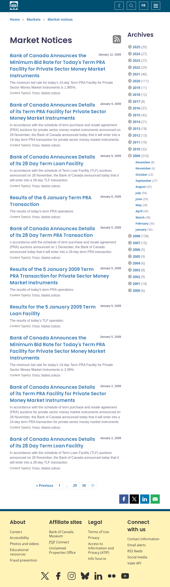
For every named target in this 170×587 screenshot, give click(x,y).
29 (75, 485)
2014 (136, 121)
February (142, 223)
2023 (136, 60)
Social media (137, 557)
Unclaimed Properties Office (62, 550)
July (138, 193)
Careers (16, 532)
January (141, 229)
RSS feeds (135, 551)
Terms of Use (98, 532)
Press (36, 93)
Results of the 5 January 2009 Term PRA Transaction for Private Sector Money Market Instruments (59, 276)
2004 (136, 263)
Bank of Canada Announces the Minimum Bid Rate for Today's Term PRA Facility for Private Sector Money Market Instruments (57, 65)
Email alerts (136, 545)
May (139, 205)
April (139, 211)
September (143, 181)
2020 (136, 81)
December (143, 162)
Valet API (134, 563)
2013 (136, 128)
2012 (136, 135)
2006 (136, 249)
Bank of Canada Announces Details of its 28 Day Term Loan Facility (52, 160)
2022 (136, 67)
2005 (136, 256)
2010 (136, 149)
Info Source (97, 558)
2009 (136, 156)
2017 (136, 101)
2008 (136, 236)
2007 (136, 243)
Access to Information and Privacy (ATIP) (101, 548)
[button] (123, 499)
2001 (136, 283)
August (141, 187)
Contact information (143, 539)
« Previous (44, 485)
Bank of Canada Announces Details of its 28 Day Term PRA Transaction (52, 232)
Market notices (60, 19)
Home (15, 19)
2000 (136, 290)
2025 (136, 47)
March (140, 217)
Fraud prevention (23, 560)
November (143, 168)
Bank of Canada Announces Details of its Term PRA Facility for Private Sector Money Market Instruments (58, 112)
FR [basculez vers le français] (143, 5)
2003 (136, 270)
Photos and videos (24, 543)
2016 (136, 108)
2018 (136, 94)
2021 (136, 74)
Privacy (93, 537)
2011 (136, 142)
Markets (34, 19)
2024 (136, 54)
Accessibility (19, 537)
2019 (136, 87)
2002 (136, 276)
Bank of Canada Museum (61, 534)
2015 (136, 115)
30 (84, 485)
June (139, 199)
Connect (59, 542)
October (141, 175)
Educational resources (19, 552)
